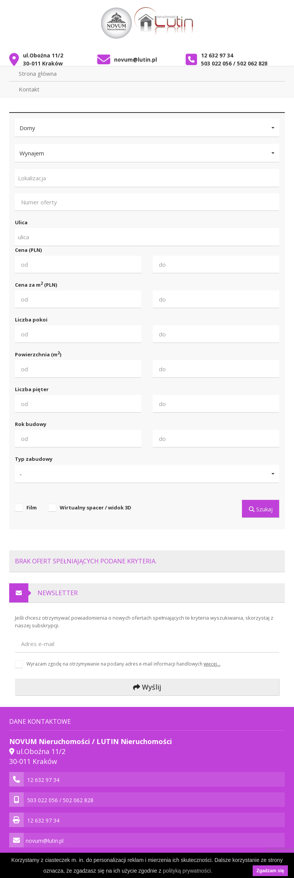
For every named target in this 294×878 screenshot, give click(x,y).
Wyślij (147, 687)
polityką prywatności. (187, 871)
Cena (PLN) (28, 249)
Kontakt (29, 89)
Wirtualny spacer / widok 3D (95, 507)
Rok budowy (30, 424)
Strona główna (38, 73)
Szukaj (261, 509)
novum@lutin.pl (135, 59)
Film (31, 507)
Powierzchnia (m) (38, 354)
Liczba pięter (32, 389)
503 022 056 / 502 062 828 (234, 63)
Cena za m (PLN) (36, 284)
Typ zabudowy (33, 458)
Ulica (21, 222)
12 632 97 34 (217, 55)
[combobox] (147, 178)
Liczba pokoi (31, 319)
